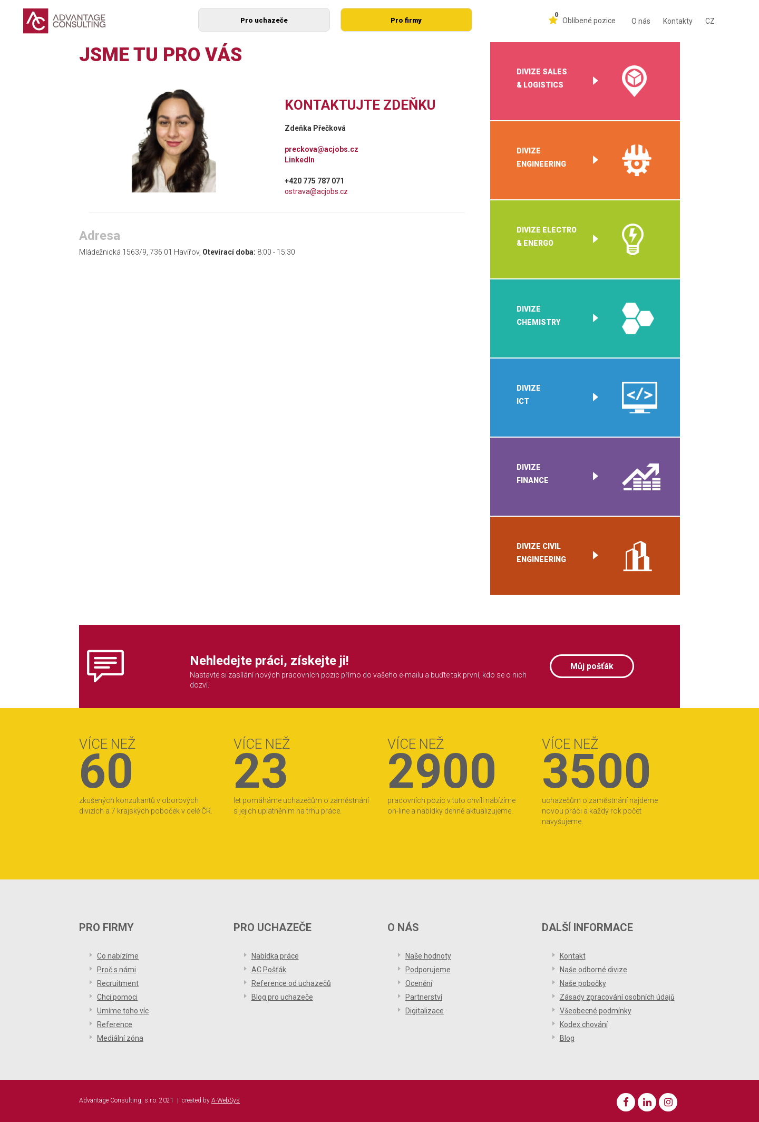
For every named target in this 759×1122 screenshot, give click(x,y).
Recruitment (118, 983)
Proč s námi (116, 969)
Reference (114, 1024)
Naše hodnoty (428, 956)
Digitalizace (424, 1011)
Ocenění (418, 983)
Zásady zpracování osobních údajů (617, 997)
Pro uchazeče (264, 20)
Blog (567, 1038)
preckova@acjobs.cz (321, 149)
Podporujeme (428, 969)
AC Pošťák (268, 969)
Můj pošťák (592, 666)
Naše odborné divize (593, 969)
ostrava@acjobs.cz (316, 191)
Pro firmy (406, 20)
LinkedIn (300, 160)
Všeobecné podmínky (595, 1011)
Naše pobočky (583, 983)
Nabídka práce (275, 956)
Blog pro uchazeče (282, 997)
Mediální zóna (120, 1038)
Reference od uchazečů (291, 983)
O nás (640, 21)
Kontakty (678, 21)
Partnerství (423, 997)
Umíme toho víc (123, 1011)
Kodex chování (584, 1024)
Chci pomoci (117, 997)
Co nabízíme (118, 956)
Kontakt (573, 956)
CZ (710, 21)
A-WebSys (225, 1100)
